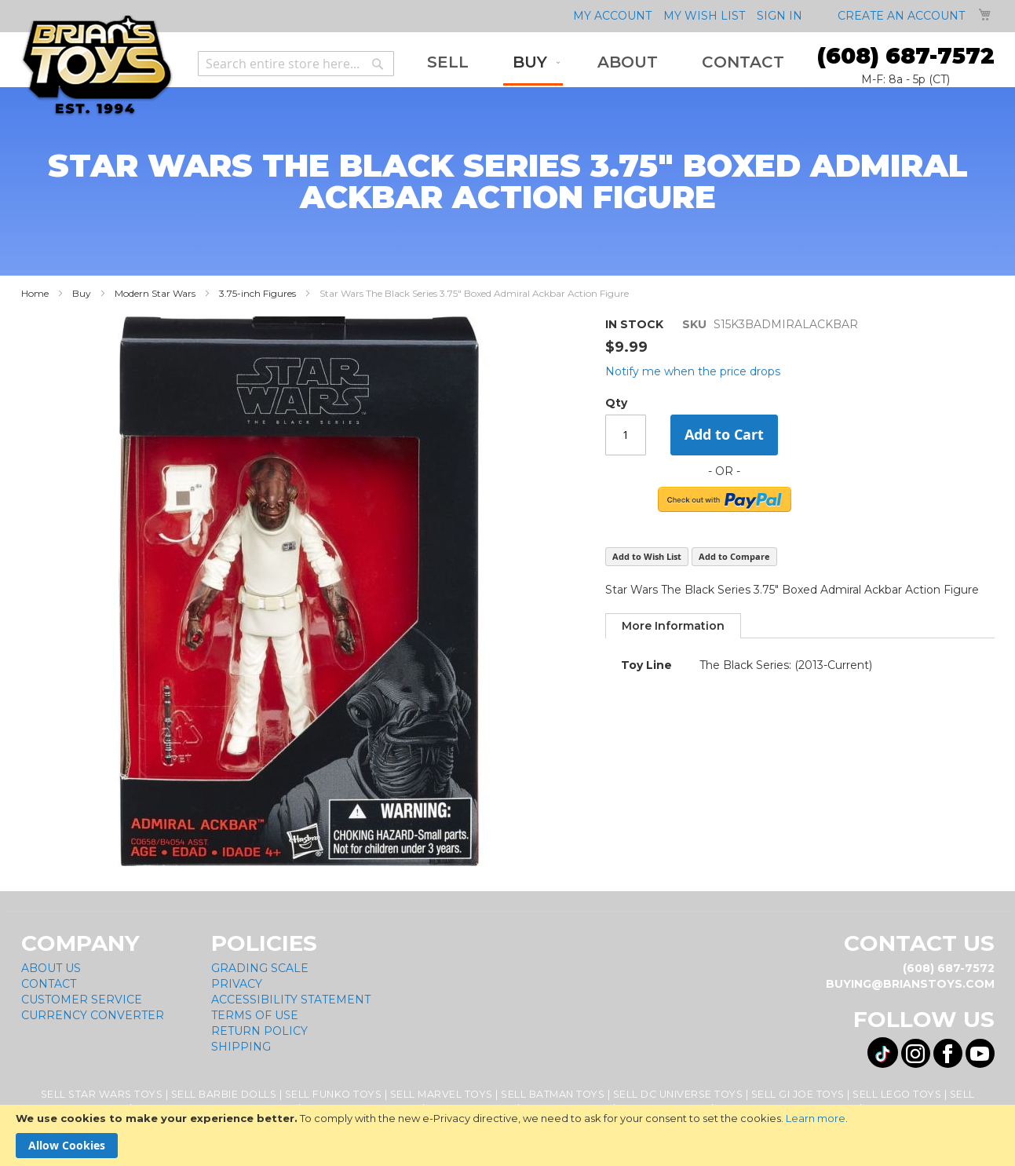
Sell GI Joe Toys (798, 1094)
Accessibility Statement (291, 999)
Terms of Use (254, 1015)
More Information (673, 626)
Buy (81, 293)
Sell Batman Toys (552, 1094)
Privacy (236, 984)
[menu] (605, 64)
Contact (48, 984)
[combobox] (296, 63)
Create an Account (901, 16)
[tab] (673, 625)
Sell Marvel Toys (441, 1094)
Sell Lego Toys (897, 1094)
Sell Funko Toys (333, 1094)
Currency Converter (92, 1015)
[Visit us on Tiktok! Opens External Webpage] (882, 1052)
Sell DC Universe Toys (678, 1094)
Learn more (815, 1118)
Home (35, 293)
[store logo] (97, 65)
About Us (51, 968)
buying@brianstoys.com (910, 984)
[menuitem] (448, 62)
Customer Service (81, 999)
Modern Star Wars (155, 293)
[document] (507, 1135)
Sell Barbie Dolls (224, 1094)
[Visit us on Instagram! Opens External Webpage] (915, 1053)
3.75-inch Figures (257, 293)
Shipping (241, 1047)
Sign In (779, 16)
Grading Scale (260, 968)
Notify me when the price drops (692, 371)
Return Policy (259, 1031)
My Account (612, 16)
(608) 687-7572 (906, 55)
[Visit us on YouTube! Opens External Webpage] (980, 1053)
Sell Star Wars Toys (102, 1094)
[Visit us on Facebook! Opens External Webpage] (947, 1053)
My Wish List (704, 16)
